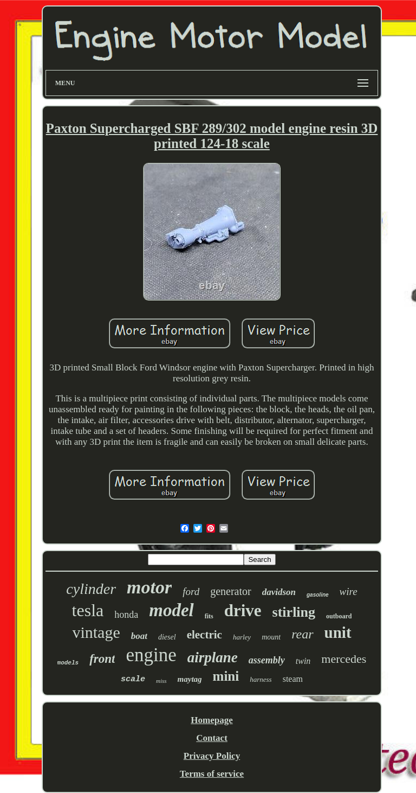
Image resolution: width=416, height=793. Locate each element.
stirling (293, 612)
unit (338, 632)
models (68, 663)
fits (209, 616)
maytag (190, 679)
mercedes (343, 659)
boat (139, 636)
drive (243, 610)
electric (204, 634)
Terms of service (212, 774)
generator (230, 591)
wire (349, 591)
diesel (167, 637)
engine (151, 655)
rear (302, 634)
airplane (212, 657)
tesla (88, 610)
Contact (211, 738)
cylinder (91, 588)
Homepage (211, 720)
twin (303, 661)
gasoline (318, 595)
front (102, 659)
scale (133, 679)
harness (260, 679)
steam (293, 678)
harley (242, 637)
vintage (96, 632)
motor (149, 587)
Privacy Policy (212, 756)
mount (271, 637)
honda (126, 614)
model (171, 610)
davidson (279, 592)
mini (226, 676)
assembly (267, 660)
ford (191, 591)
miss (161, 680)
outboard (339, 616)
